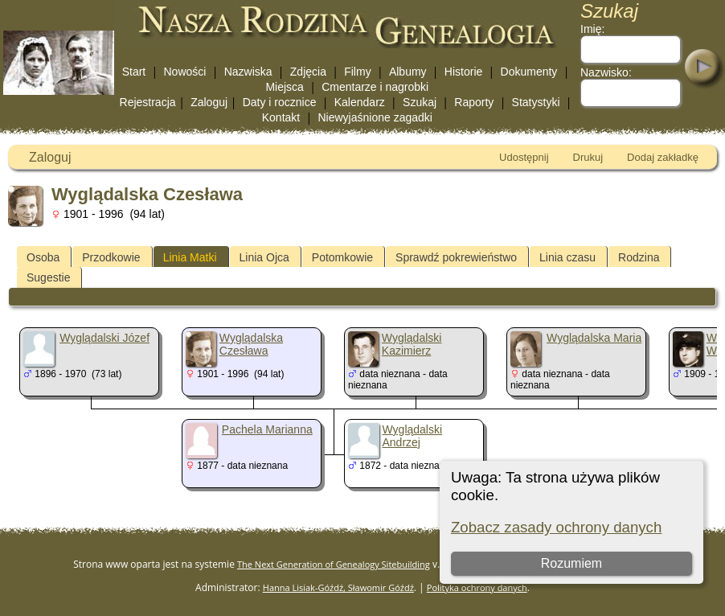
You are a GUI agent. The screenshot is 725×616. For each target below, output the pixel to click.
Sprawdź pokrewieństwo (456, 257)
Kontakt (281, 117)
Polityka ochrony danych (477, 587)
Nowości (185, 71)
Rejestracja (148, 102)
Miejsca (284, 86)
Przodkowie (111, 257)
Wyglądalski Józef (104, 337)
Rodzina (638, 257)
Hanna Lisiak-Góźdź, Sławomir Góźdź (338, 587)
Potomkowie (342, 257)
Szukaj (419, 102)
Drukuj (588, 157)
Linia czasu (567, 257)
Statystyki (536, 102)
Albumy (408, 71)
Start (134, 71)
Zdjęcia (308, 71)
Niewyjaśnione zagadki (374, 117)
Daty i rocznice (280, 102)
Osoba (43, 257)
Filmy (357, 71)
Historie (463, 71)
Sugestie (48, 277)
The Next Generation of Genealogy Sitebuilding (333, 564)
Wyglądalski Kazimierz (412, 344)
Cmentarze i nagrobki (375, 86)
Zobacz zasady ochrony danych (556, 527)
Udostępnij (523, 157)
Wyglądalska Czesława (251, 344)
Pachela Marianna (267, 429)
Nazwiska (248, 71)
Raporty (474, 102)
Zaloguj (208, 102)
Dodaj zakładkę (662, 157)
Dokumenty (529, 71)
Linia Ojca (264, 257)
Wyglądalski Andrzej (413, 436)
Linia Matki (190, 257)
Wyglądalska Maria (594, 337)
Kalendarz (359, 102)
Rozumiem (571, 563)
